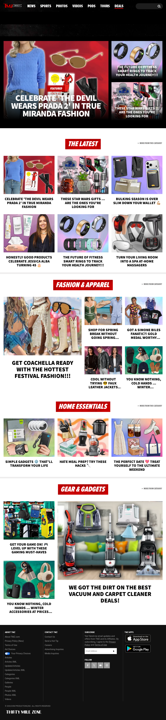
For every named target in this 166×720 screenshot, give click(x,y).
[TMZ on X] (10, 6)
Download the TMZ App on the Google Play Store (138, 648)
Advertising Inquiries (54, 649)
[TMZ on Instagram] (20, 5)
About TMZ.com (12, 637)
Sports (33, 30)
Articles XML (11, 662)
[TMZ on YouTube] (100, 665)
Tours (128, 30)
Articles (8, 657)
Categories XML (12, 678)
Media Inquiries (52, 653)
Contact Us (50, 637)
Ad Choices (10, 649)
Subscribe (114, 651)
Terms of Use (11, 645)
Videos (84, 30)
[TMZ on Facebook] (5, 6)
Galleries (9, 682)
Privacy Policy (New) (14, 641)
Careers (48, 645)
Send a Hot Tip (51, 641)
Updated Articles (12, 666)
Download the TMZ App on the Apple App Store (138, 638)
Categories (10, 674)
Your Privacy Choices (18, 653)
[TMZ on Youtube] (15, 5)
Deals (149, 30)
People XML (10, 691)
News (10, 30)
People (8, 687)
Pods (106, 30)
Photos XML (10, 695)
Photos (58, 30)
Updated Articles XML (15, 670)
